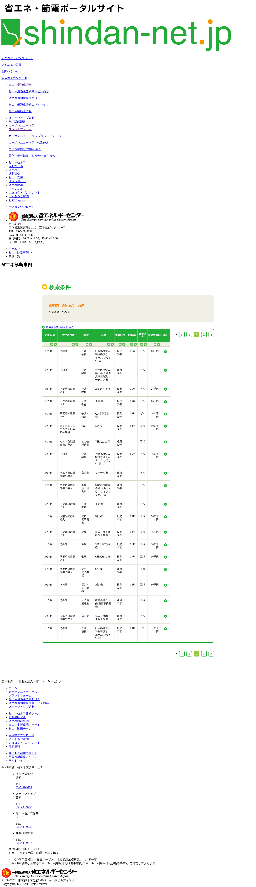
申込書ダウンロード (14, 78)
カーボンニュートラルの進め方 (29, 142)
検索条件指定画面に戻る (60, 327)
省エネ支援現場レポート (24, 724)
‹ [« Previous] (181, 653)
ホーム (13, 248)
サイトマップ (17, 760)
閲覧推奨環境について (23, 756)
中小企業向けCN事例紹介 (25, 149)
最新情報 (14, 746)
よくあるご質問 (11, 64)
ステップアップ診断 (21, 117)
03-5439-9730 (24, 826)
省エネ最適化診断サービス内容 (29, 91)
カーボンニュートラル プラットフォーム (35, 135)
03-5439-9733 (24, 807)
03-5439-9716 (24, 842)
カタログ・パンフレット (17, 58)
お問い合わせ (10, 71)
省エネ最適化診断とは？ (24, 98)
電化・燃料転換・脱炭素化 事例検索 (32, 155)
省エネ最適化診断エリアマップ (29, 104)
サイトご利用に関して (23, 753)
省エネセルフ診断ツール (24, 713)
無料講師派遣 (17, 121)
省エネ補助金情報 (20, 111)
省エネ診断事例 (19, 252)
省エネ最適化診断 (20, 84)
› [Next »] (211, 653)
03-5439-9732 (24, 787)
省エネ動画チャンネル (23, 728)
